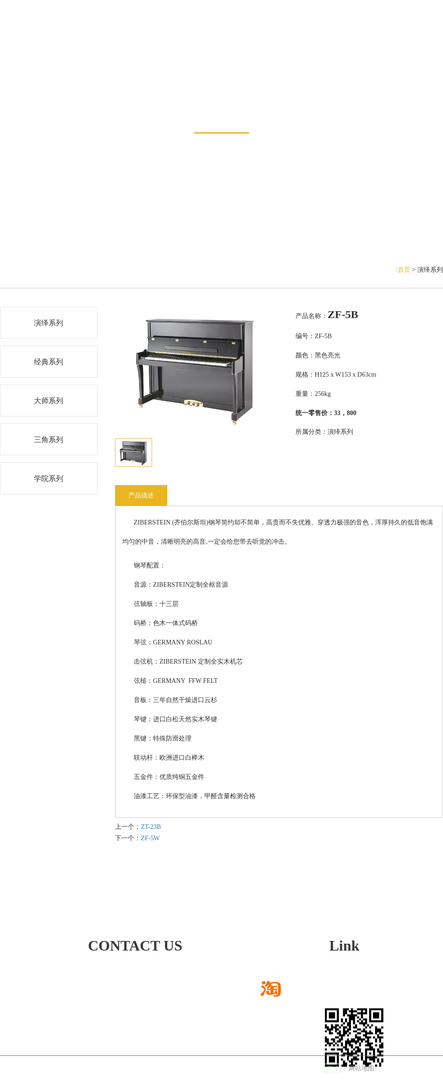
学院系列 (48, 478)
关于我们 (314, 37)
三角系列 (48, 439)
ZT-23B (151, 826)
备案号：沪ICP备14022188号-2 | (290, 1068)
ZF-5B (343, 314)
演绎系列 (48, 323)
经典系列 (48, 362)
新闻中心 (80, 37)
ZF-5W (150, 838)
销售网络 (176, 37)
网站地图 (361, 1068)
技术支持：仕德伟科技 (199, 1068)
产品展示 (221, 108)
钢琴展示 (128, 37)
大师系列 (48, 401)
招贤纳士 (362, 37)
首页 (403, 269)
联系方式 (410, 37)
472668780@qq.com (89, 991)
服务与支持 (263, 37)
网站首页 (33, 37)
